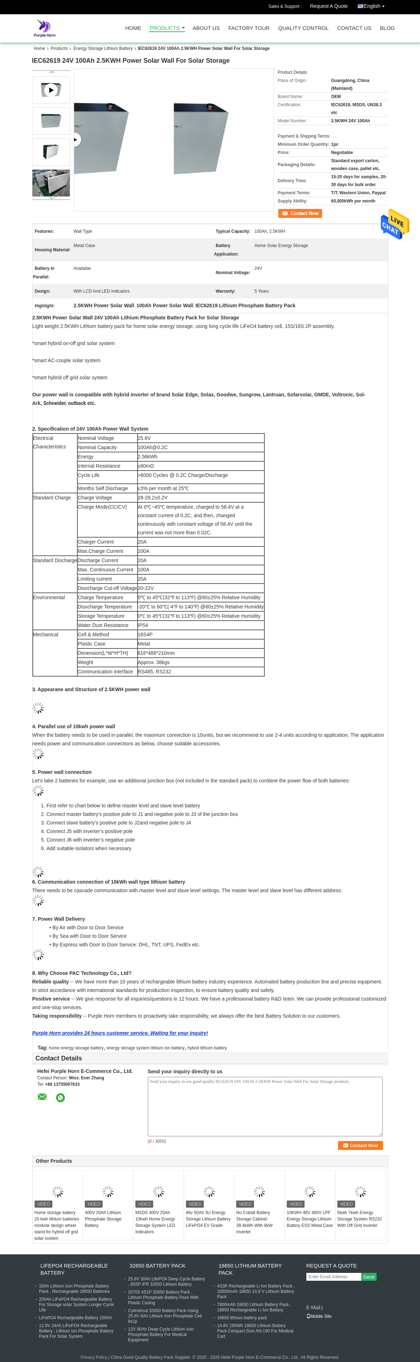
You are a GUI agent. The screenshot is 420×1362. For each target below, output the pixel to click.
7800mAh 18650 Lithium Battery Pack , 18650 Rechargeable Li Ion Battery (254, 1307)
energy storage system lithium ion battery (146, 1047)
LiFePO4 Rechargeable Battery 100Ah (75, 1317)
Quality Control (303, 28)
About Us (206, 28)
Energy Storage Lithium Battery (103, 48)
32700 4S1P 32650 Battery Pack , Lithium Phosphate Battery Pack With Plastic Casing (163, 1297)
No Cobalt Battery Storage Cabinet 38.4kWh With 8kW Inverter (254, 1222)
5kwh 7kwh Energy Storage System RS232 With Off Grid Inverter (359, 1219)
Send (368, 1277)
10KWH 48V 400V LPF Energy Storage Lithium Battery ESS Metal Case (310, 1219)
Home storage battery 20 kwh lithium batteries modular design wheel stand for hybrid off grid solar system (57, 1225)
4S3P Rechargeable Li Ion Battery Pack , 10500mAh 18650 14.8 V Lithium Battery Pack (256, 1291)
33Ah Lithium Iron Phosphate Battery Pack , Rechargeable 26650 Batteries (74, 1289)
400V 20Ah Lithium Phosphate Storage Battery (103, 1219)
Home (133, 28)
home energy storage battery (76, 1047)
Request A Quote (329, 6)
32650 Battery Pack (158, 1266)
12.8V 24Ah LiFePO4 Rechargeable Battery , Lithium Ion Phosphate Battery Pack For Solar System (76, 1331)
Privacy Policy (94, 1357)
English (376, 5)
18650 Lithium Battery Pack (250, 1269)
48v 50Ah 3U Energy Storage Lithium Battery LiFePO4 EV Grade (208, 1219)
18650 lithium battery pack (242, 1317)
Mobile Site (319, 1316)
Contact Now (290, 212)
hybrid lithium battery (207, 1047)
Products (165, 28)
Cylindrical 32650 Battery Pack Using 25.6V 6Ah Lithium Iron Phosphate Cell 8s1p (165, 1316)
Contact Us (354, 28)
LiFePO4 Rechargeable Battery (74, 1269)
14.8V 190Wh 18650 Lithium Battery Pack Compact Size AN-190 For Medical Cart (255, 1331)
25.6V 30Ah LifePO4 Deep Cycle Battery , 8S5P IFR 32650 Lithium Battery (166, 1281)
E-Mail (313, 1307)
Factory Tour (249, 28)
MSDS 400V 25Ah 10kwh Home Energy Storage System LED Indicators (155, 1222)
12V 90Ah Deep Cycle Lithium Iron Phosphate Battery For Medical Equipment (161, 1334)
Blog (387, 28)
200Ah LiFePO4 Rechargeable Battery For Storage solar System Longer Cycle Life (76, 1304)
